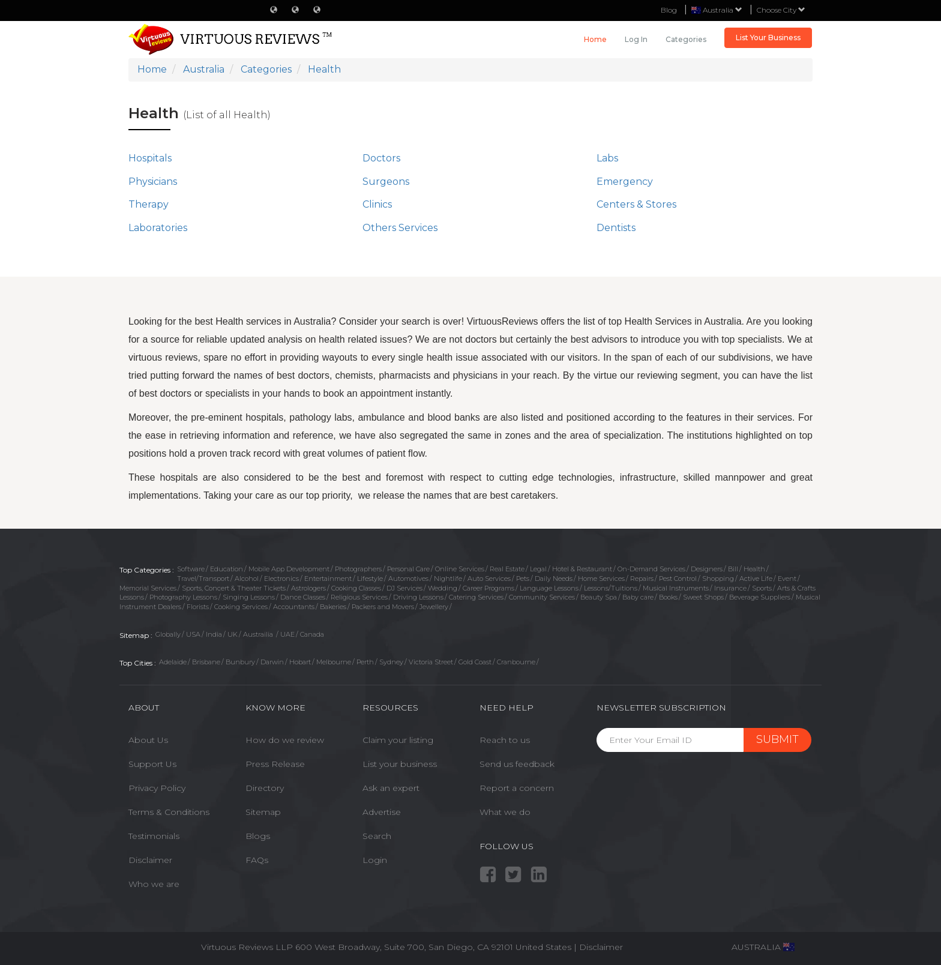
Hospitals (150, 158)
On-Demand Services (651, 569)
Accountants (293, 607)
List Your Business (768, 37)
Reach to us (505, 740)
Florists (198, 607)
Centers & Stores (636, 204)
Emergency (625, 181)
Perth (365, 662)
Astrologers (308, 588)
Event (787, 578)
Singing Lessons (249, 597)
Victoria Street (431, 662)
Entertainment (328, 578)
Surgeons (385, 181)
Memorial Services (147, 588)
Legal (538, 569)
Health (754, 569)
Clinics (377, 204)
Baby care (638, 597)
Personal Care (408, 569)
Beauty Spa (598, 597)
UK (232, 634)
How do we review (284, 740)
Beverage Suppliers (759, 597)
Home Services (601, 578)
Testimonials (153, 836)
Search (376, 836)
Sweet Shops (703, 597)
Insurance (730, 588)
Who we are (153, 884)
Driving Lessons (418, 597)
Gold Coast (475, 662)
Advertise (381, 812)
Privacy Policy (156, 788)
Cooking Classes (356, 588)
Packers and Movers (383, 607)
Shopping (718, 578)
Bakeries (333, 607)
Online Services (459, 569)
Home (595, 39)
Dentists (616, 227)
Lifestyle (370, 578)
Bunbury (240, 662)
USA (193, 634)
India (214, 634)
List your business (399, 764)
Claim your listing (397, 740)
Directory (264, 788)
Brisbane (206, 662)
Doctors (381, 158)
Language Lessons (549, 588)
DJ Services (404, 588)
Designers (707, 569)
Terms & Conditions (168, 812)
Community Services (542, 597)
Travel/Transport (203, 578)
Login (374, 860)
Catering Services (476, 597)
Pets (522, 578)
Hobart (300, 662)
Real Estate (507, 569)
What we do (505, 812)
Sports (762, 588)
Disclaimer (150, 860)
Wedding (442, 588)
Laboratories (157, 227)
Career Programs (488, 588)
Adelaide (173, 662)
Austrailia (259, 634)
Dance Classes (302, 597)
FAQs (256, 860)
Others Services (399, 227)
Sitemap (263, 812)
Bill (733, 569)
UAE (287, 634)
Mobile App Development (288, 569)
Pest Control (678, 578)
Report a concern (517, 788)
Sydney (391, 662)
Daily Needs (554, 578)
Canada (312, 634)
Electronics (281, 578)
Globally (168, 634)
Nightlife (448, 578)
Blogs (257, 836)
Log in (636, 39)
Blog (669, 9)
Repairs (642, 578)
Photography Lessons (183, 597)
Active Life (755, 578)
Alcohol (247, 578)
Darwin (272, 662)
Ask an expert (390, 788)
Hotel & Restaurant (582, 569)
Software (191, 569)
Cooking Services (241, 607)
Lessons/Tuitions (610, 588)
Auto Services (489, 578)
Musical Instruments (676, 588)
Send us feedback (517, 764)
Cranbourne (516, 662)
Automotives (408, 578)
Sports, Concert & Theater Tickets (234, 588)
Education (226, 569)
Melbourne (333, 662)
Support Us (152, 764)
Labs (607, 158)
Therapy (148, 204)
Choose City (781, 9)
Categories (686, 39)
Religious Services (359, 597)
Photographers (358, 569)
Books (668, 597)
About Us (148, 740)
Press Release (275, 764)
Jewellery (433, 607)
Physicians (152, 181)
